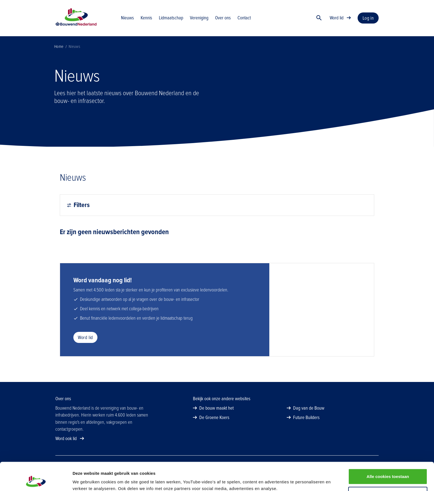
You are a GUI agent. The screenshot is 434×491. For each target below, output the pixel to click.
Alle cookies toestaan (387, 450)
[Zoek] (319, 18)
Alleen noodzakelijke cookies (388, 468)
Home (58, 46)
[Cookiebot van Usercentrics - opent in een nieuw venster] (36, 480)
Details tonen (299, 480)
